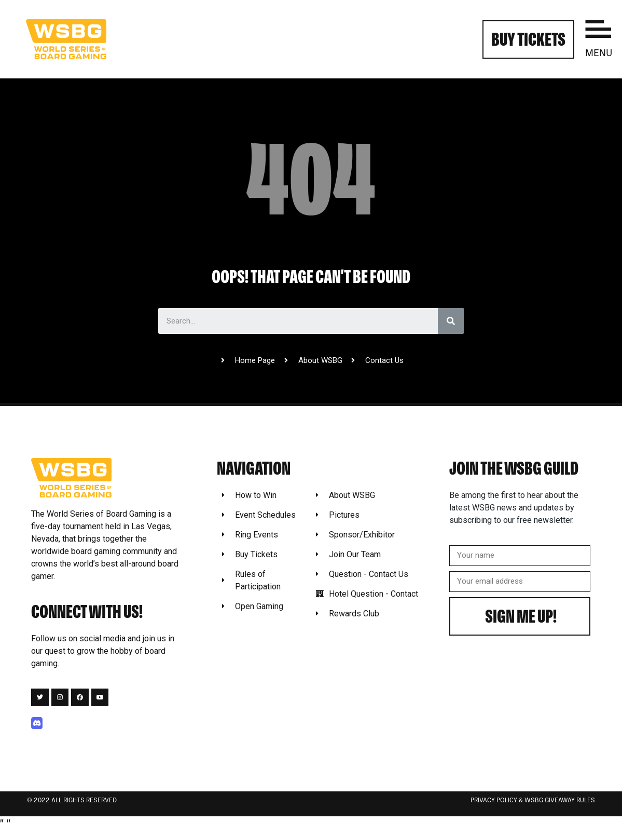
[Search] (451, 321)
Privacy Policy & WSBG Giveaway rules (533, 801)
